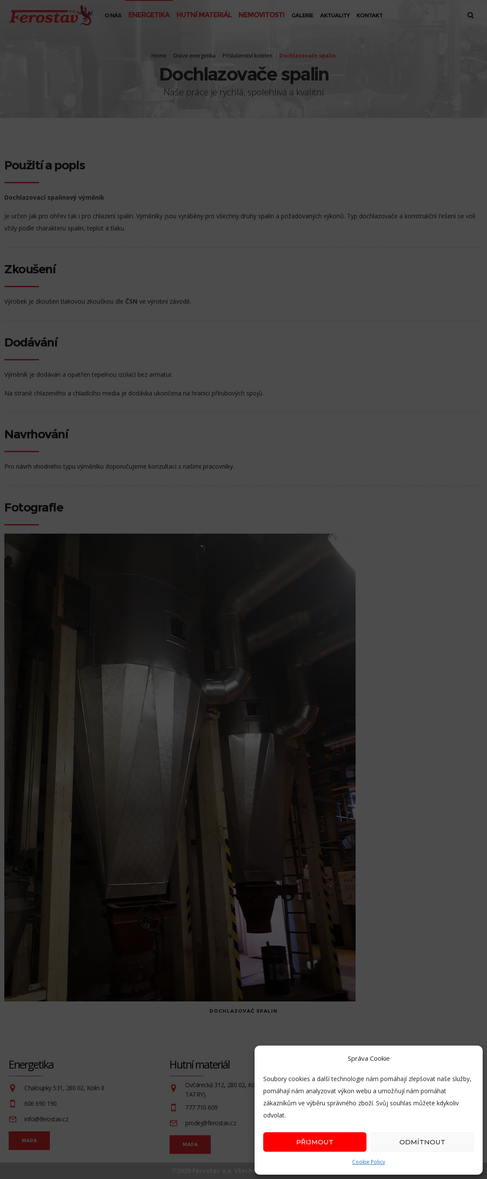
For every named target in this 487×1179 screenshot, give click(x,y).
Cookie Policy (368, 1162)
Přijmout (314, 1142)
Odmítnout (422, 1142)
